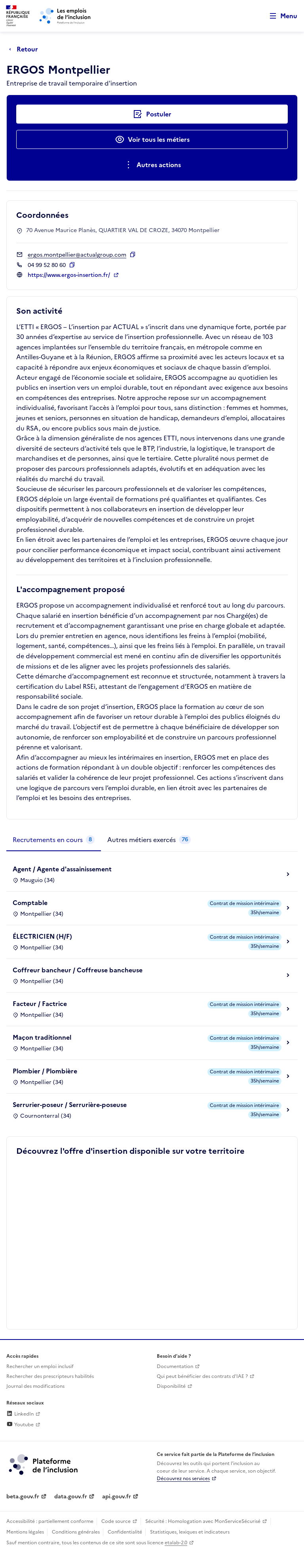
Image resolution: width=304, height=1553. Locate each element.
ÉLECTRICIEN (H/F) (42, 936)
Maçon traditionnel (42, 1037)
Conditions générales (76, 1532)
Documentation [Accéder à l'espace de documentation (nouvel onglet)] (175, 1366)
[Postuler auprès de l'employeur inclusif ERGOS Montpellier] (152, 114)
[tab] (53, 840)
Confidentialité (125, 1532)
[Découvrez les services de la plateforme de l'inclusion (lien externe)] (44, 1463)
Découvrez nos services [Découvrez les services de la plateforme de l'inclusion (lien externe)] (183, 1478)
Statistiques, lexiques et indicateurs (190, 1532)
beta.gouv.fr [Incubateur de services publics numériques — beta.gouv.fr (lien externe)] (22, 1496)
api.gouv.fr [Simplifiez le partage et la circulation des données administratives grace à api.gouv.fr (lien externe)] (116, 1496)
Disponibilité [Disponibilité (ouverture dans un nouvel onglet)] (171, 1386)
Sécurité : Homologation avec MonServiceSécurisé (202, 1521)
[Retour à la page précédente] (25, 49)
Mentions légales (25, 1532)
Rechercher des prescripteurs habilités (50, 1376)
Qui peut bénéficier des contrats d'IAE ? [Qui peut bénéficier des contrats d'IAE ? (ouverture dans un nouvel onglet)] (202, 1376)
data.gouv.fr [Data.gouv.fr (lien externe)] (70, 1496)
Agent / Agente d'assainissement (62, 869)
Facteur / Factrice (40, 1003)
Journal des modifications (35, 1386)
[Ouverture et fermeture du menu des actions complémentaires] (152, 164)
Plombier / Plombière (45, 1071)
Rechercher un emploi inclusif (40, 1366)
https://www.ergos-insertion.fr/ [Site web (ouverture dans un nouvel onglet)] (70, 275)
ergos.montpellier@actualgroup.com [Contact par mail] (77, 255)
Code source (116, 1521)
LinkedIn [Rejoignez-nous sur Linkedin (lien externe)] (20, 1414)
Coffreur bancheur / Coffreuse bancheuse (77, 970)
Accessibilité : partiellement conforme (49, 1521)
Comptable (30, 902)
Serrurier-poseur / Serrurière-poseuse (70, 1104)
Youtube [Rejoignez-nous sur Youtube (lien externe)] (20, 1424)
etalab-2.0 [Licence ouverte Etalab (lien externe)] (176, 1542)
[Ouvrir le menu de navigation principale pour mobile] (280, 16)
